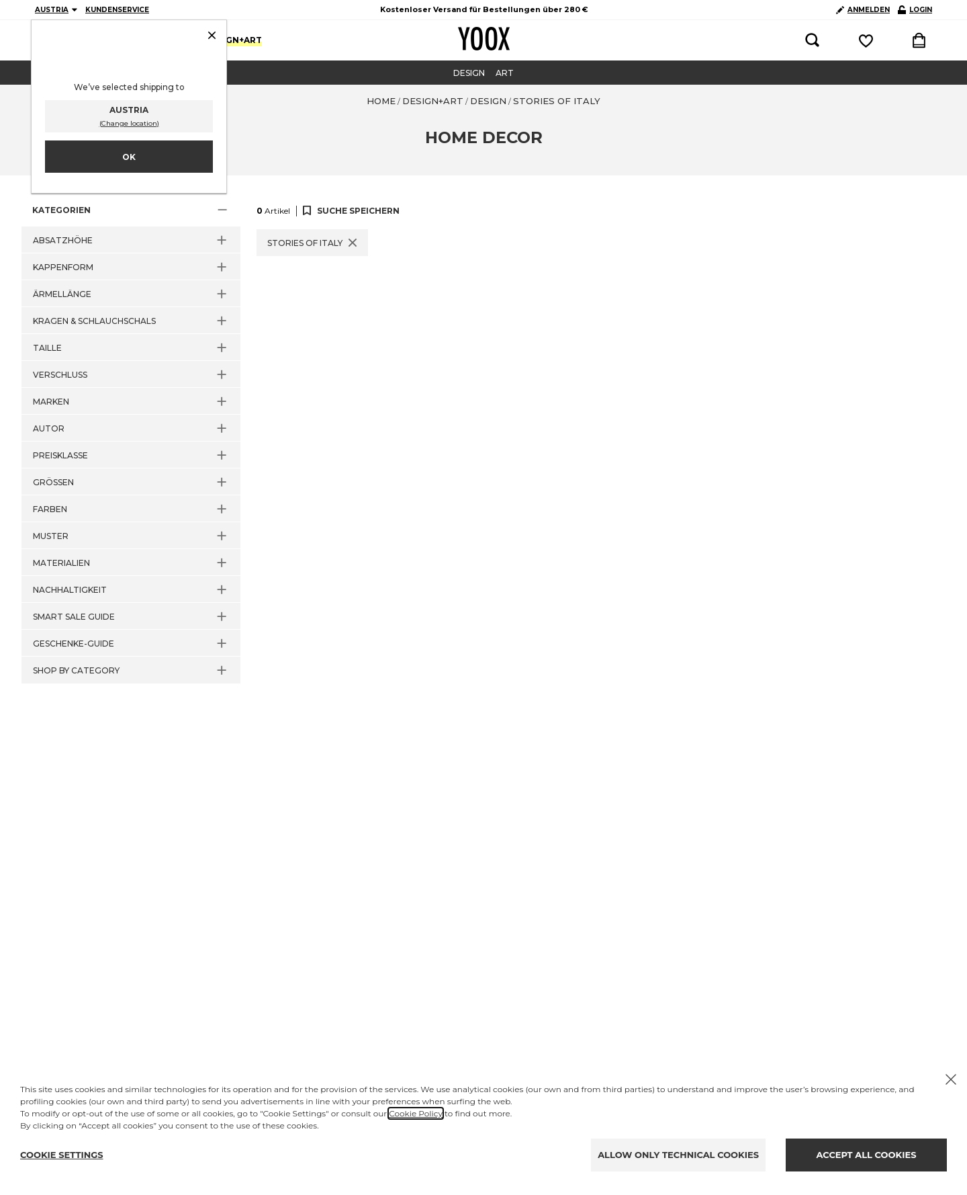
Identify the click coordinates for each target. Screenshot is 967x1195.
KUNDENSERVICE (117, 9)
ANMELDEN (863, 9)
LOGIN (915, 9)
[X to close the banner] (951, 1079)
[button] (130, 210)
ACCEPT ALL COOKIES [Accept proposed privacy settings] (867, 1154)
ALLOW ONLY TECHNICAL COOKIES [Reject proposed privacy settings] (678, 1154)
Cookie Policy (416, 1113)
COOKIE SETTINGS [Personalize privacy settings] (61, 1154)
